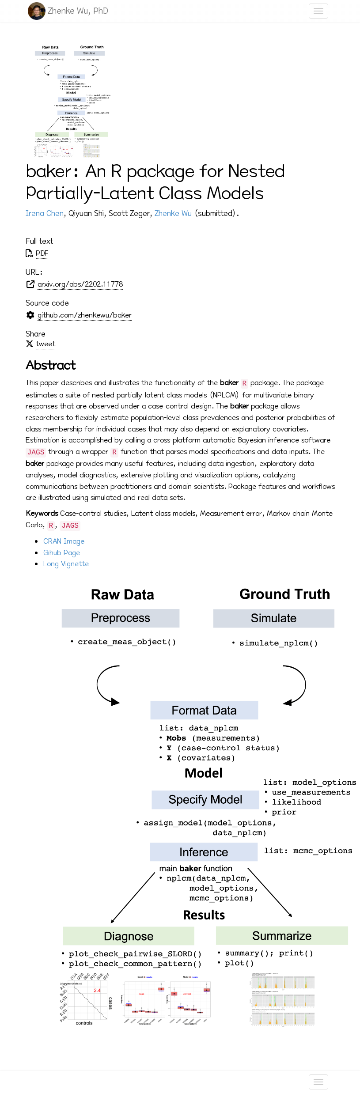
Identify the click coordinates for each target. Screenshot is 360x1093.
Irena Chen (45, 213)
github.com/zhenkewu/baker (85, 315)
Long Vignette (66, 564)
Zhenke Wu (173, 213)
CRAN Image (63, 541)
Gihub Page (61, 553)
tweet (45, 344)
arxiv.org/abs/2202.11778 (80, 284)
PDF (42, 253)
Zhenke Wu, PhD (78, 11)
